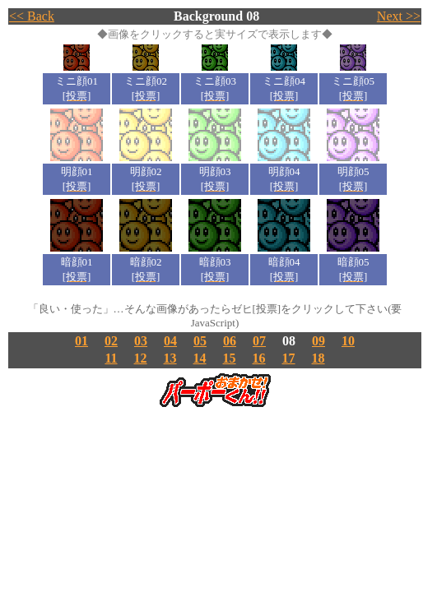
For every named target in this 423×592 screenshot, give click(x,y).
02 (111, 341)
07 (259, 341)
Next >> (399, 16)
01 (81, 341)
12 (140, 358)
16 (259, 358)
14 (200, 358)
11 (111, 358)
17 (288, 358)
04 (170, 341)
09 (318, 341)
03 (140, 341)
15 (229, 358)
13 (170, 358)
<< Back (31, 16)
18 (318, 358)
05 (200, 341)
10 (348, 341)
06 (229, 341)
